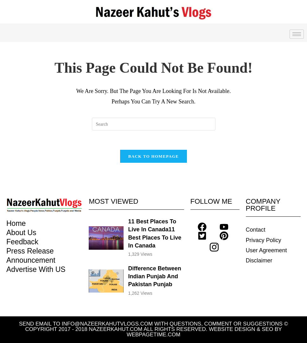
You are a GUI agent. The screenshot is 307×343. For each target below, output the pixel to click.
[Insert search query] (153, 124)
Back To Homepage (153, 156)
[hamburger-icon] (297, 34)
